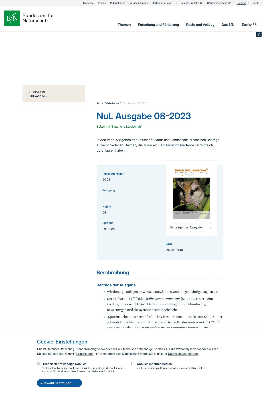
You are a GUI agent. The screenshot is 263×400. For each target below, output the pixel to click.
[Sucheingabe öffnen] (249, 24)
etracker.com (85, 353)
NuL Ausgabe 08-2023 (135, 103)
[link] (124, 24)
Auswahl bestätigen (59, 383)
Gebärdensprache (219, 3)
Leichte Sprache (192, 3)
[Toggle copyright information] (259, 34)
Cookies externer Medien (154, 364)
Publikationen (112, 103)
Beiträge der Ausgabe (191, 227)
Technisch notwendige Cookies (64, 364)
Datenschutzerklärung (183, 353)
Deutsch (241, 2)
